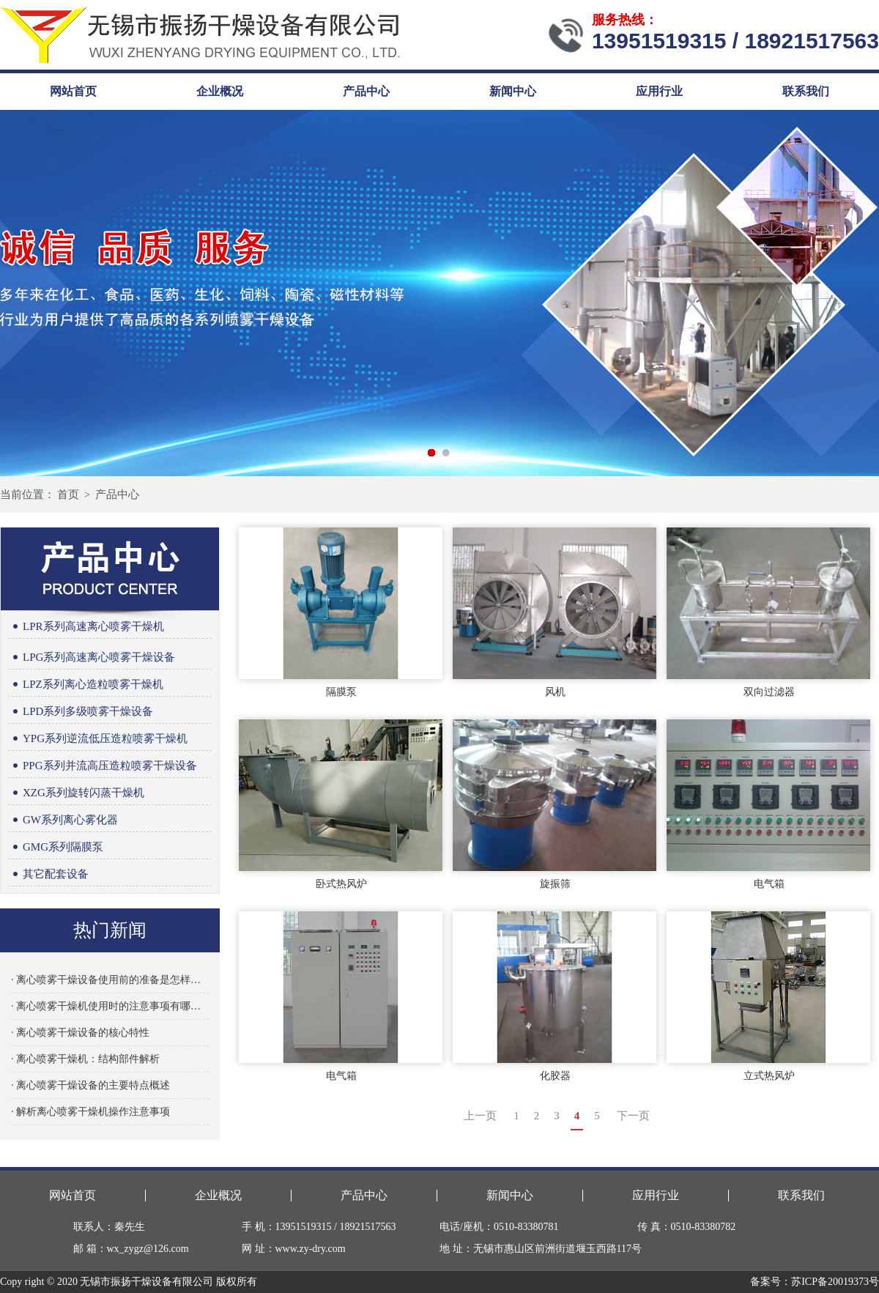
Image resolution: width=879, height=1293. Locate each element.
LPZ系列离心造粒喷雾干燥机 (85, 684)
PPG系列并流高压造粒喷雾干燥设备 (102, 766)
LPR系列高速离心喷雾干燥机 (86, 626)
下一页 (633, 1116)
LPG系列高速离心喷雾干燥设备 (91, 657)
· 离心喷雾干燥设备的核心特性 (80, 1032)
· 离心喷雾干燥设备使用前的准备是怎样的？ (110, 979)
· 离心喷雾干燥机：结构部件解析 (85, 1058)
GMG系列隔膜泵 (55, 847)
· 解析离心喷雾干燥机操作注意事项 (90, 1111)
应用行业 (659, 91)
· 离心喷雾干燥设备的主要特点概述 (90, 1085)
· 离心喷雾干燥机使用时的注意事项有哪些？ (110, 1006)
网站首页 (73, 91)
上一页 (480, 1116)
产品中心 (366, 91)
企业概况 (219, 91)
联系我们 (805, 91)
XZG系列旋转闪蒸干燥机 (76, 793)
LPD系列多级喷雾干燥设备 (80, 711)
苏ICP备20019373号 (835, 1281)
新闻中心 (512, 91)
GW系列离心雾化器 (63, 820)
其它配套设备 (48, 874)
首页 (68, 494)
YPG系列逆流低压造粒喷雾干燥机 (98, 738)
